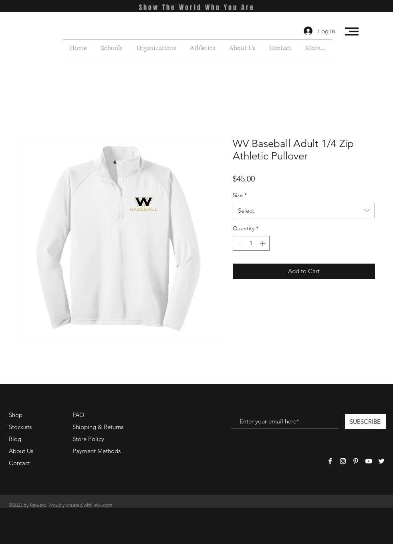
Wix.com (103, 505)
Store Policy (88, 439)
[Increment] (263, 243)
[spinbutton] (251, 243)
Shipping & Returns (98, 427)
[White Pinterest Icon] (356, 461)
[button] (352, 31)
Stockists (20, 427)
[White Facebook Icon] (330, 461)
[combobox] (304, 210)
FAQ (79, 415)
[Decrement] (239, 243)
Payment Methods (97, 451)
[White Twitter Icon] (381, 461)
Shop (15, 415)
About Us (21, 451)
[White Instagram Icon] (343, 461)
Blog (15, 439)
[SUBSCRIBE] (365, 421)
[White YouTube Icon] (369, 461)
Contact (19, 463)
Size (240, 195)
